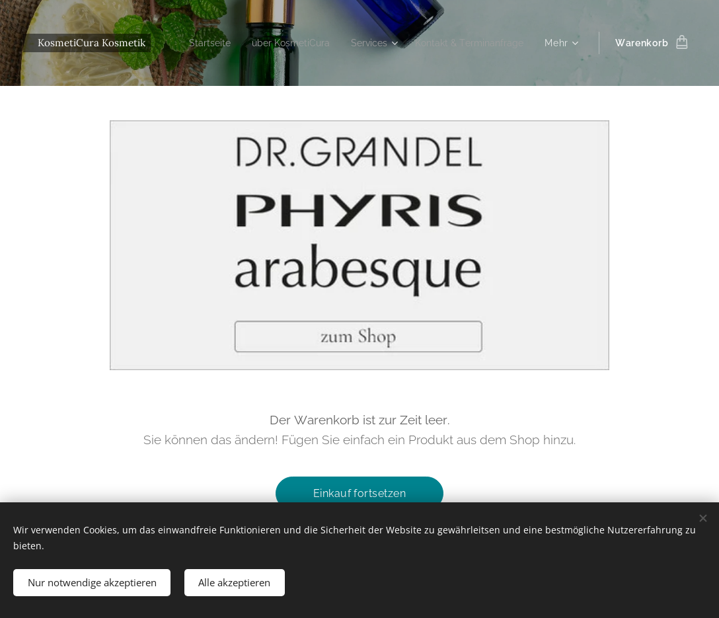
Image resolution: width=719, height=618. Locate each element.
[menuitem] (329, 42)
